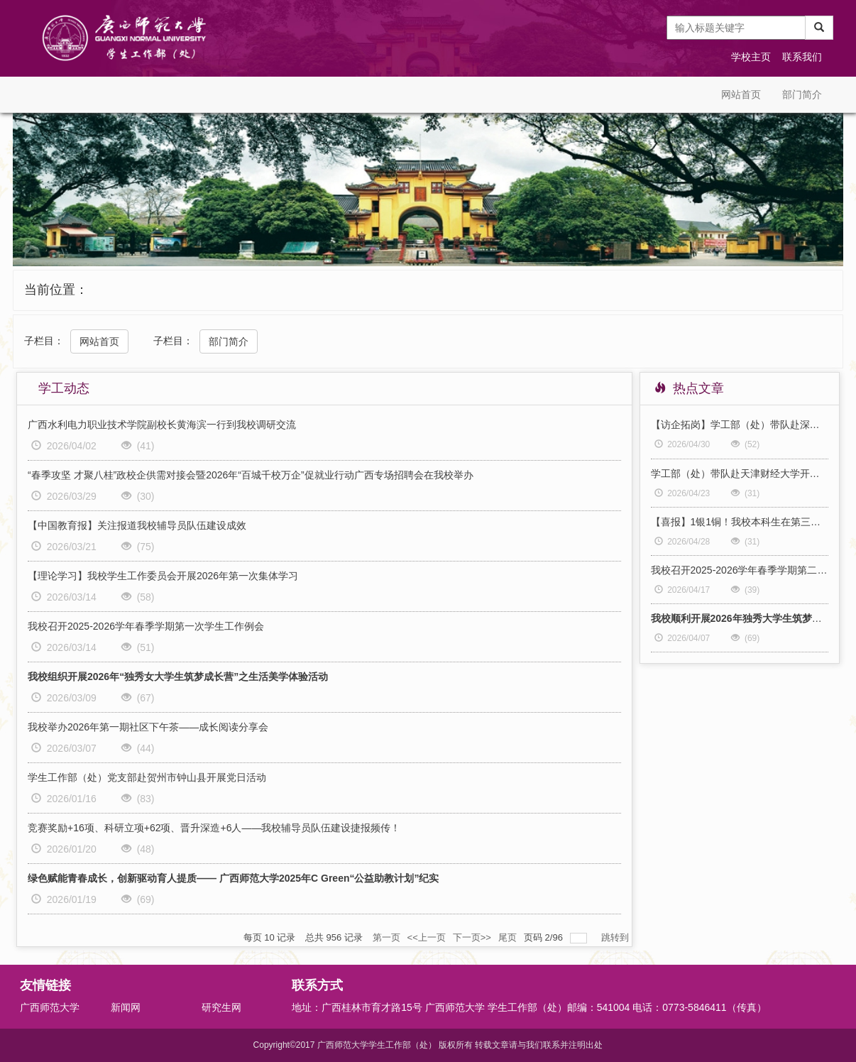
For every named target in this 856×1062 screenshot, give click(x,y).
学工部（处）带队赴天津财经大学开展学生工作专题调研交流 (740, 473)
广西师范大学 (49, 1007)
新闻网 (126, 1007)
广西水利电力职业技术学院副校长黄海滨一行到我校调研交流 (162, 424)
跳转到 (616, 937)
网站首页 (741, 94)
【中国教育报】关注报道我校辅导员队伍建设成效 (137, 525)
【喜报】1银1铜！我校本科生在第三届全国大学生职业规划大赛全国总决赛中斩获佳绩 (740, 521)
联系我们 (802, 56)
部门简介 (802, 94)
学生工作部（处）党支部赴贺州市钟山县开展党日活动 (147, 777)
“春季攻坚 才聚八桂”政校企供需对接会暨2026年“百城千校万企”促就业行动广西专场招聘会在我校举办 (250, 475)
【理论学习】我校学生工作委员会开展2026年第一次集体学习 (163, 575)
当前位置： (56, 290)
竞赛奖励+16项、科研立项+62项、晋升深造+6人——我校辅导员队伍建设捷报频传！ (214, 827)
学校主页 (751, 56)
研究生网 (221, 1007)
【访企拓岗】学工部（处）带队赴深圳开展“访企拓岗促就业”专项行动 (740, 424)
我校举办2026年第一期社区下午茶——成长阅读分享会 (148, 727)
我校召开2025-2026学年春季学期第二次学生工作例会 (740, 570)
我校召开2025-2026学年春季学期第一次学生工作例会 (146, 626)
